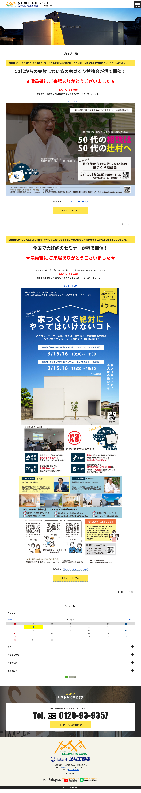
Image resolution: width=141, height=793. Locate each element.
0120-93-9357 (73, 769)
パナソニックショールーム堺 (75, 201)
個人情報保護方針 (70, 774)
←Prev (9, 619)
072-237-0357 (64, 767)
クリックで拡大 (70, 101)
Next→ (132, 619)
